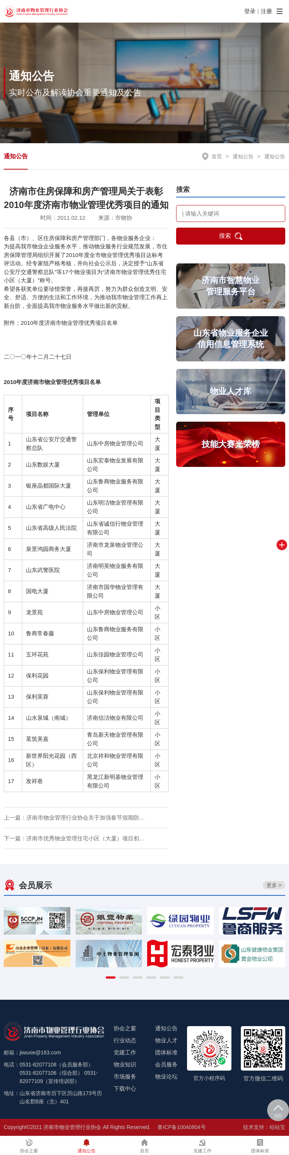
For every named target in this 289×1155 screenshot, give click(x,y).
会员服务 (166, 1064)
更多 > (273, 885)
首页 (216, 156)
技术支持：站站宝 (264, 1127)
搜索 (230, 236)
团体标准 (166, 1052)
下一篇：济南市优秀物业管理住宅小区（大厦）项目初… (74, 838)
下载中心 (125, 1088)
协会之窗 (125, 1028)
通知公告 (16, 156)
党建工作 (125, 1052)
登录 (250, 11)
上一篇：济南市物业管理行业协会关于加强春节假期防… (74, 817)
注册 (266, 11)
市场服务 (125, 1076)
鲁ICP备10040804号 (182, 1127)
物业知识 (125, 1064)
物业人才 (166, 1040)
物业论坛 (166, 1076)
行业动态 (125, 1040)
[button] (111, 977)
